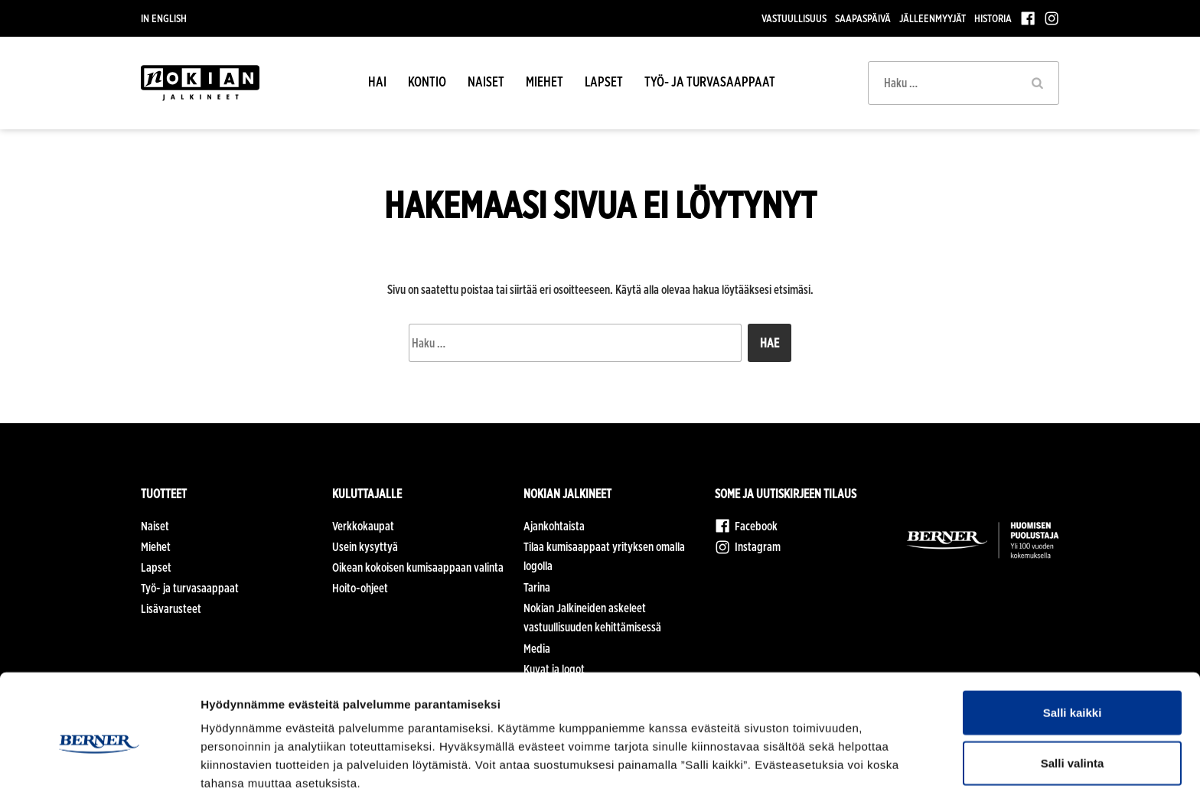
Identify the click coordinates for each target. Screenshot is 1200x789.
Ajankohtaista (554, 526)
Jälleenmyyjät (932, 17)
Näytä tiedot (818, 758)
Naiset (486, 81)
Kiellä (1072, 738)
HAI (377, 81)
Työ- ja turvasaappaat (709, 81)
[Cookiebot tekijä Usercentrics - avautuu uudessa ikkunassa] (99, 759)
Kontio (427, 81)
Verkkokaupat (363, 526)
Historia (993, 17)
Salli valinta (1072, 689)
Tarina (536, 587)
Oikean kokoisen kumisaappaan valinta (418, 567)
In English (164, 17)
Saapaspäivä (863, 17)
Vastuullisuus (794, 17)
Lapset (604, 81)
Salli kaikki (1072, 638)
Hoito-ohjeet (360, 588)
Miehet (544, 81)
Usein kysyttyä (365, 547)
